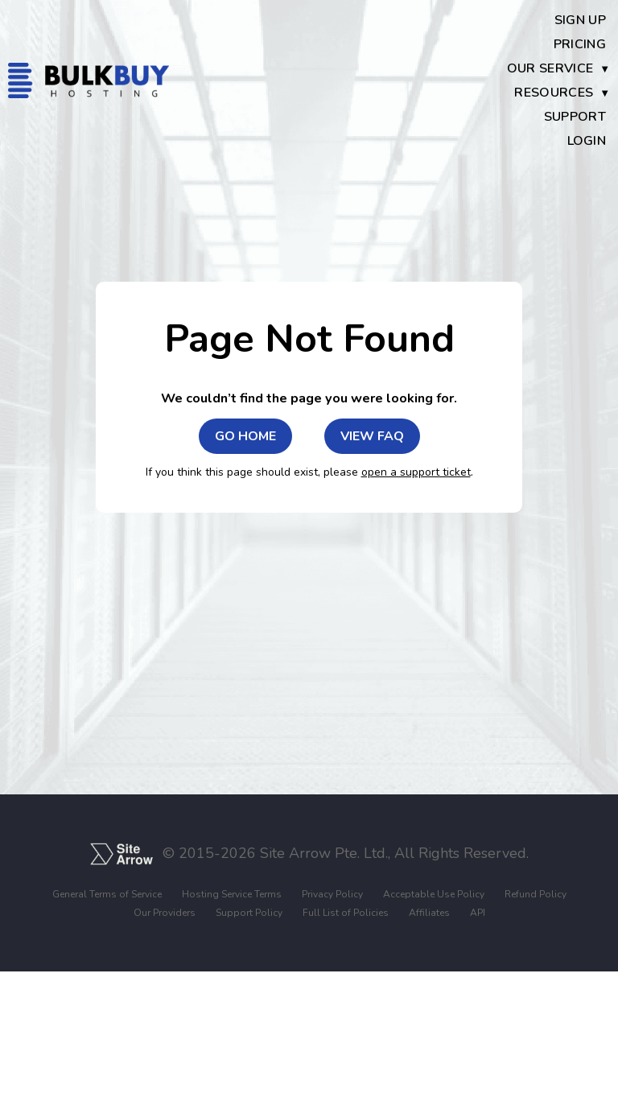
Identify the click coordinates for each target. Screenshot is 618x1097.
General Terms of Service (107, 894)
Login (587, 141)
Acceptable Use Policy (433, 894)
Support (575, 117)
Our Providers (165, 913)
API (477, 913)
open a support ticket (416, 472)
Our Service (550, 68)
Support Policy (249, 913)
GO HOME (245, 436)
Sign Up (580, 20)
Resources (553, 92)
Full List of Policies (346, 913)
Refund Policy (535, 894)
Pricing (580, 44)
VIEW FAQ (372, 436)
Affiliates (429, 913)
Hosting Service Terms (232, 894)
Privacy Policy (332, 894)
